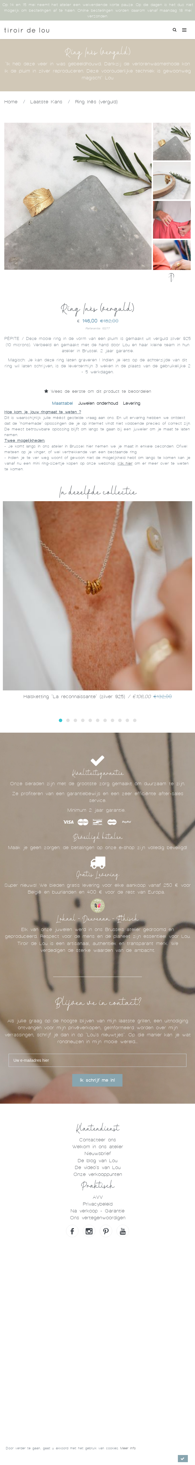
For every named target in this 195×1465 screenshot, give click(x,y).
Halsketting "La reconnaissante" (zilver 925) (97, 696)
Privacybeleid (97, 1204)
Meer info (128, 1448)
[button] (60, 720)
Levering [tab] (131, 403)
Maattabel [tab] (62, 403)
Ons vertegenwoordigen (97, 1217)
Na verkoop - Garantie (97, 1211)
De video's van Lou (97, 1167)
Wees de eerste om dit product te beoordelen (97, 391)
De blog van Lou (97, 1160)
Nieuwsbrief (98, 1153)
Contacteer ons (97, 1139)
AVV (98, 1197)
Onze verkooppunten (97, 1174)
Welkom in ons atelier (97, 1146)
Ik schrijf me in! (97, 1080)
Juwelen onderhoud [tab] (98, 403)
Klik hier (125, 463)
